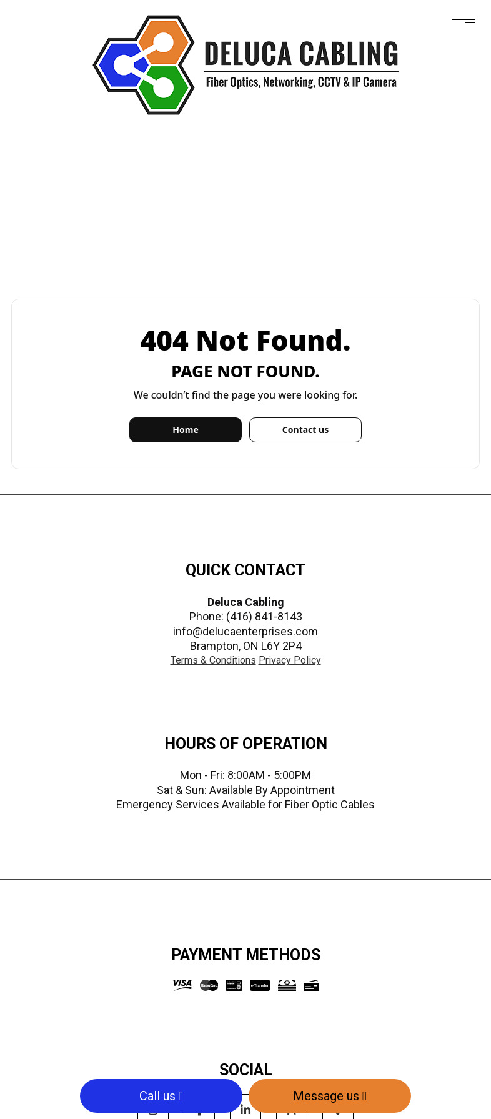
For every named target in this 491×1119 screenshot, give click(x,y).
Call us (161, 1095)
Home (185, 429)
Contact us (305, 429)
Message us (330, 1095)
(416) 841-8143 (264, 616)
